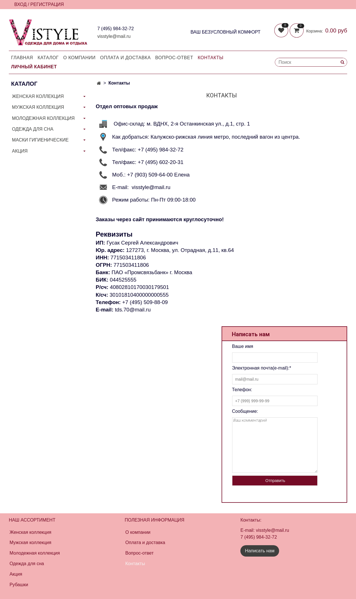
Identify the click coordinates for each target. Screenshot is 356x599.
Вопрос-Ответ (174, 57)
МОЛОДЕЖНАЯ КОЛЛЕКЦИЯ (43, 118)
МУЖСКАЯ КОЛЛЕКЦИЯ (38, 107)
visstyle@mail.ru (114, 36)
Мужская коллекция (30, 542)
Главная (22, 57)
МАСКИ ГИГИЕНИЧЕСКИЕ (40, 140)
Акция (15, 574)
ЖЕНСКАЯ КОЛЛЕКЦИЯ (38, 96)
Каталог (48, 57)
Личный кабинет (34, 66)
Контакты (210, 57)
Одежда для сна (26, 563)
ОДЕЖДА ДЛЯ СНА (32, 129)
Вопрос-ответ (139, 553)
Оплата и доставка (125, 57)
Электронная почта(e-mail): (261, 368)
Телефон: (242, 389)
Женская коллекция (30, 532)
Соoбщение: (245, 411)
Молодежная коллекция (34, 553)
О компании (79, 57)
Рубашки (18, 584)
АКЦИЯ (20, 151)
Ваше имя (242, 346)
